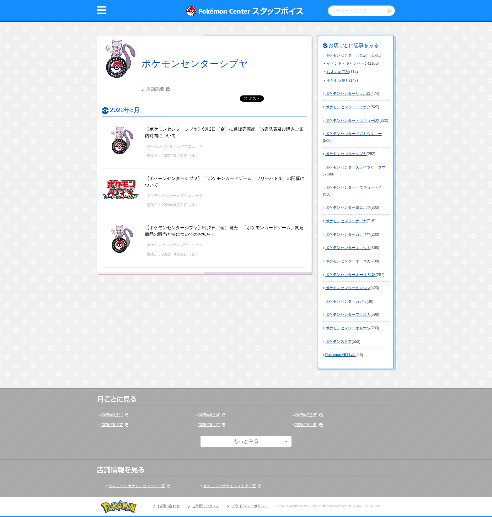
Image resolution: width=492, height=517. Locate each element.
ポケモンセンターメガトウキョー (353, 134)
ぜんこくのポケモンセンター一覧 (137, 486)
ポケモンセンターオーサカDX (350, 274)
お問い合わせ (169, 506)
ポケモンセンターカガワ (346, 301)
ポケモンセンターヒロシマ (348, 288)
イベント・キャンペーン (347, 63)
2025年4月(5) (306, 425)
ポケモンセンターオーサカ (348, 261)
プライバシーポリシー (250, 506)
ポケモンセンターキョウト (348, 247)
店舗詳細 (155, 88)
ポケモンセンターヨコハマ (348, 207)
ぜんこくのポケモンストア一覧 (229, 486)
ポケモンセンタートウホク (348, 107)
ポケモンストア (338, 341)
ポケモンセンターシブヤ (195, 63)
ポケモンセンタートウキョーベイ (353, 187)
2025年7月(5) (306, 415)
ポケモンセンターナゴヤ (346, 221)
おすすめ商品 (338, 72)
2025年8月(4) (209, 415)
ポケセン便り (338, 80)
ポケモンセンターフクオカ (348, 314)
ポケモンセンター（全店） (348, 55)
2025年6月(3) (112, 425)
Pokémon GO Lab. (340, 355)
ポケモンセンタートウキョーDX (352, 120)
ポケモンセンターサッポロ (348, 93)
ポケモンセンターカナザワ (348, 234)
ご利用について (205, 506)
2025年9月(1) (112, 415)
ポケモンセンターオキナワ (348, 328)
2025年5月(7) (209, 425)
